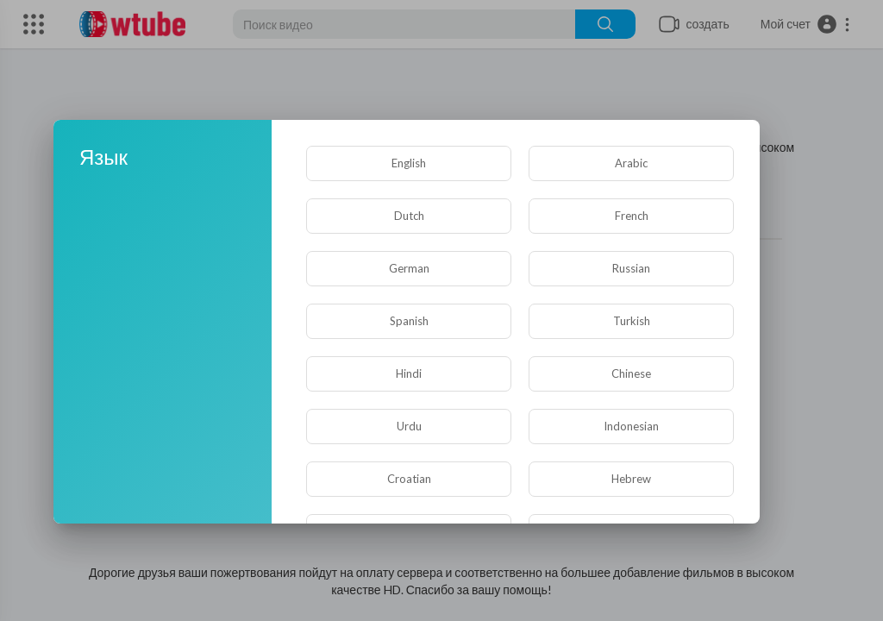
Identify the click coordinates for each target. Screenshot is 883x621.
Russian (631, 268)
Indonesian (631, 426)
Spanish (409, 321)
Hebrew (631, 479)
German (409, 268)
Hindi (409, 373)
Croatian (409, 479)
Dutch (409, 216)
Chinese (631, 373)
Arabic (631, 163)
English (408, 163)
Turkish (631, 321)
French (631, 216)
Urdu (409, 426)
